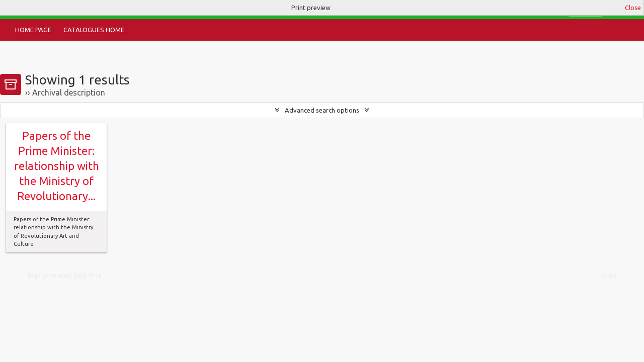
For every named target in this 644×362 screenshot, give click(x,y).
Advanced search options (322, 110)
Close (633, 7)
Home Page (33, 29)
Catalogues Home (93, 29)
